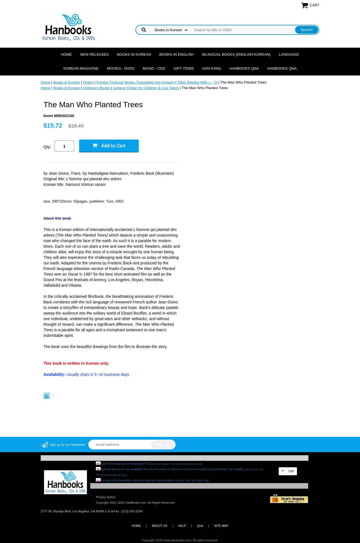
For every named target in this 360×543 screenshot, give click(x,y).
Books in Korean (134, 54)
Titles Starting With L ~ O (197, 82)
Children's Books (96, 88)
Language (289, 54)
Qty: (47, 146)
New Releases (94, 54)
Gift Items (184, 68)
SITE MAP (221, 525)
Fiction (88, 82)
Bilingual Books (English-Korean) (236, 54)
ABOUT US (159, 525)
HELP (182, 525)
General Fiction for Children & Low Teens (146, 88)
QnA (200, 525)
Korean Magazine (80, 68)
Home (66, 54)
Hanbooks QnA (244, 68)
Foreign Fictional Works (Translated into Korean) (135, 82)
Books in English (176, 54)
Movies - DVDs (120, 68)
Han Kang (211, 68)
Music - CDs (154, 68)
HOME (136, 525)
